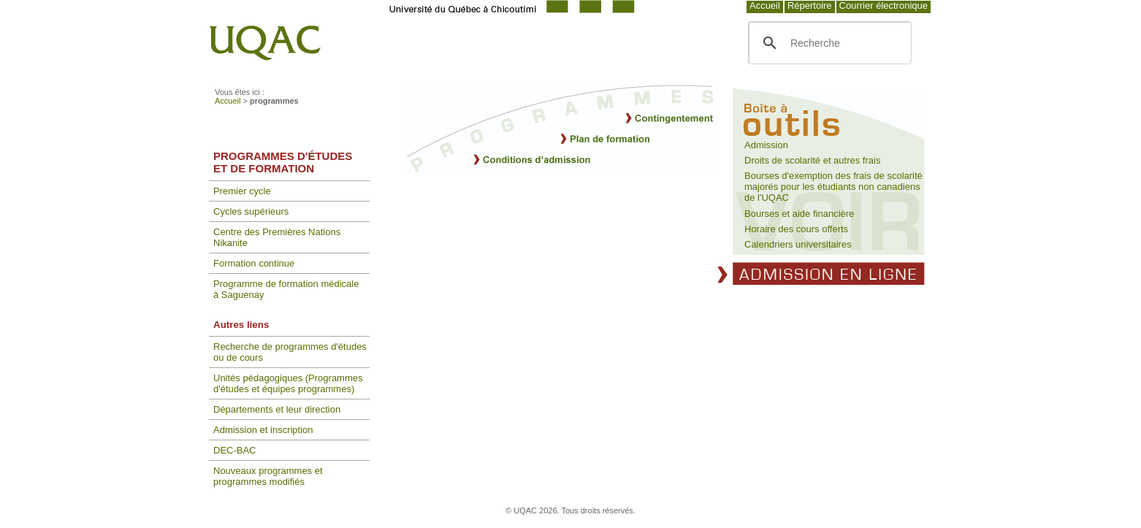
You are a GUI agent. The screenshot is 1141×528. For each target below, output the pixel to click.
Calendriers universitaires (798, 244)
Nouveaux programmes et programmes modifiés (268, 476)
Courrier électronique (883, 5)
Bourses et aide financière (799, 213)
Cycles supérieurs (251, 211)
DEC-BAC (234, 450)
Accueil (764, 5)
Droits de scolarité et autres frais (812, 160)
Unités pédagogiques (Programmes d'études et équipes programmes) (288, 383)
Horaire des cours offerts (796, 228)
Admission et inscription (263, 429)
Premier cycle (242, 190)
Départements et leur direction (276, 409)
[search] (828, 43)
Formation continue (253, 263)
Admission (766, 144)
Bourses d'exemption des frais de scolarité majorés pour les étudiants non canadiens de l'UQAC (833, 186)
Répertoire (809, 5)
